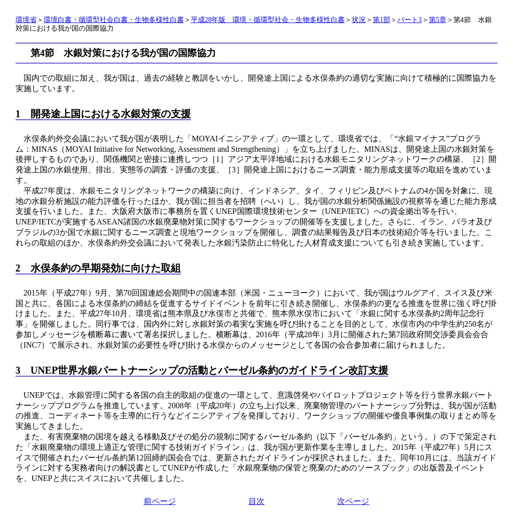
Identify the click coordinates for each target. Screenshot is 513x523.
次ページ (353, 501)
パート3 (409, 20)
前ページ (160, 501)
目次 (256, 501)
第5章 (437, 20)
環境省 (26, 20)
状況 (359, 20)
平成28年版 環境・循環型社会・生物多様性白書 (268, 20)
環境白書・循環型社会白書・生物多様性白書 (114, 20)
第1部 (381, 20)
